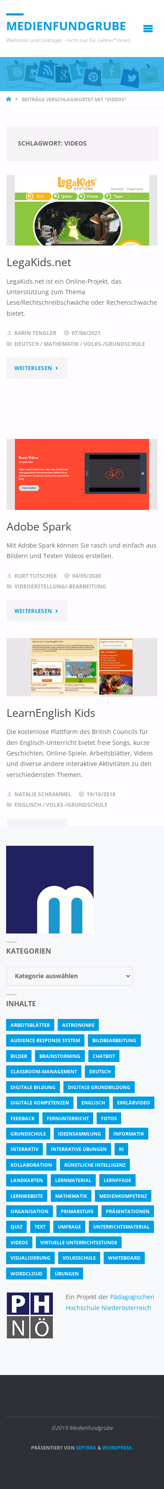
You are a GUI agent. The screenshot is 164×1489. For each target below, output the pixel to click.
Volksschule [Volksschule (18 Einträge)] (79, 1257)
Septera (85, 1447)
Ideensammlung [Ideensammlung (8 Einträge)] (79, 1133)
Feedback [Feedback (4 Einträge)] (22, 1118)
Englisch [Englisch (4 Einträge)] (93, 1102)
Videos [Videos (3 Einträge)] (19, 1242)
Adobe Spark (39, 526)
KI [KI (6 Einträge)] (121, 1149)
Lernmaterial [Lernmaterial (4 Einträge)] (73, 1180)
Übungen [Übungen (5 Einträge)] (67, 1273)
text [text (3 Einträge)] (40, 1226)
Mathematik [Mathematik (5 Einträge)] (71, 1196)
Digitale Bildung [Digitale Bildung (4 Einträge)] (33, 1087)
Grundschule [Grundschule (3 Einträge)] (28, 1133)
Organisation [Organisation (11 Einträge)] (29, 1211)
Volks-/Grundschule (114, 344)
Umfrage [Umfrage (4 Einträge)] (69, 1226)
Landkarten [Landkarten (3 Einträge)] (26, 1180)
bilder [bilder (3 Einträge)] (18, 1056)
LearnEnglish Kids (51, 712)
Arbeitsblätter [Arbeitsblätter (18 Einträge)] (30, 1025)
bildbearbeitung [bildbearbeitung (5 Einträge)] (114, 1040)
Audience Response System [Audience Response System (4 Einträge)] (45, 1040)
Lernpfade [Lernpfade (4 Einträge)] (117, 1180)
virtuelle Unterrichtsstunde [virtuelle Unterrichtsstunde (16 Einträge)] (78, 1242)
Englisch (27, 805)
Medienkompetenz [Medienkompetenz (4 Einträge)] (123, 1196)
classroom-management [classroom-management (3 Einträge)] (43, 1071)
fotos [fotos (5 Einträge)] (109, 1118)
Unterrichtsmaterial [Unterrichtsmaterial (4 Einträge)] (121, 1226)
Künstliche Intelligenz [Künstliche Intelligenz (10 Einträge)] (95, 1164)
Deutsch (26, 344)
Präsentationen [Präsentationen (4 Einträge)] (128, 1211)
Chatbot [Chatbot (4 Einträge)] (104, 1056)
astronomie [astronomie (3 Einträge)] (78, 1025)
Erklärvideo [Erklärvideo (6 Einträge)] (133, 1102)
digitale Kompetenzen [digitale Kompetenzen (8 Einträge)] (39, 1102)
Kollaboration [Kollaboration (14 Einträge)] (31, 1164)
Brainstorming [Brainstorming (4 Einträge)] (59, 1056)
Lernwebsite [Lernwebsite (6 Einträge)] (26, 1196)
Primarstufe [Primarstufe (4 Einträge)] (77, 1211)
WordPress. (117, 1447)
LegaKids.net (39, 261)
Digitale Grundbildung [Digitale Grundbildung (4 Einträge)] (99, 1087)
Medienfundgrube (66, 26)
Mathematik (61, 344)
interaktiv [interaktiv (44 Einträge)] (24, 1149)
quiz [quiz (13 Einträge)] (16, 1226)
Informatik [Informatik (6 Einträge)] (128, 1133)
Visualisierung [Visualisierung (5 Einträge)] (30, 1257)
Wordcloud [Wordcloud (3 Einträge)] (26, 1273)
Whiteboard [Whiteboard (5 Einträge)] (124, 1257)
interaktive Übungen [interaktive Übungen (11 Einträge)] (79, 1149)
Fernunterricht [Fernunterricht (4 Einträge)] (68, 1118)
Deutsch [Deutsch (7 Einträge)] (100, 1071)
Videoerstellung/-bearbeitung (60, 586)
